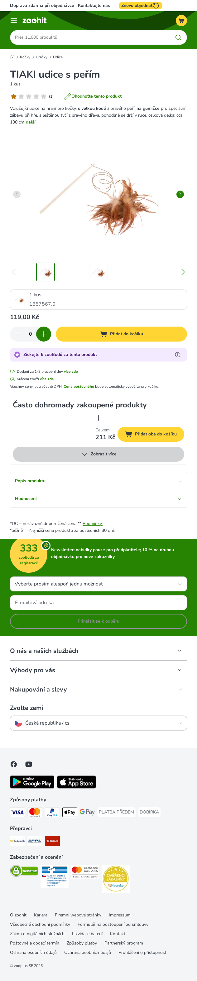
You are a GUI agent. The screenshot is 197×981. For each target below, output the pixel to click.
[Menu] (13, 20)
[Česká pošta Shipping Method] (17, 842)
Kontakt (117, 934)
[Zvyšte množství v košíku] (43, 334)
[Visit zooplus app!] (32, 787)
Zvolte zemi (26, 708)
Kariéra (40, 915)
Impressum (120, 915)
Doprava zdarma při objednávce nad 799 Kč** (56, 5)
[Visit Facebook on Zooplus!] (13, 764)
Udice (58, 57)
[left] (17, 194)
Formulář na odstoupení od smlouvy (113, 924)
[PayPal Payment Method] (52, 813)
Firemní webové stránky (78, 915)
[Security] (24, 872)
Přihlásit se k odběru (98, 621)
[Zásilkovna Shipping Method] (52, 842)
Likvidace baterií (87, 934)
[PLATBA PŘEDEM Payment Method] (116, 812)
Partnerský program (123, 943)
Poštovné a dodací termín (34, 943)
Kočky (25, 57)
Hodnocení (98, 499)
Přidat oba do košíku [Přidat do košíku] (154, 435)
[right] (180, 194)
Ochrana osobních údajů (33, 952)
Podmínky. (93, 524)
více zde (71, 371)
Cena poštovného (79, 386)
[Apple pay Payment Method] (69, 813)
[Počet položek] (31, 334)
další (31, 122)
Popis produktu (98, 481)
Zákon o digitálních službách (37, 934)
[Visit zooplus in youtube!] (28, 764)
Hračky (41, 57)
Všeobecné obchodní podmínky (40, 924)
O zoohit (18, 915)
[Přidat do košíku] (121, 334)
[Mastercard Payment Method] (34, 813)
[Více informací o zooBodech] (177, 354)
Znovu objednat (140, 5)
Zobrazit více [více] (99, 454)
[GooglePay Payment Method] (87, 813)
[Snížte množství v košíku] (17, 334)
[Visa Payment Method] (17, 813)
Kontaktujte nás (94, 5)
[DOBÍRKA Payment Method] (149, 812)
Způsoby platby (82, 943)
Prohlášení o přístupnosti (142, 952)
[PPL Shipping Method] (34, 842)
